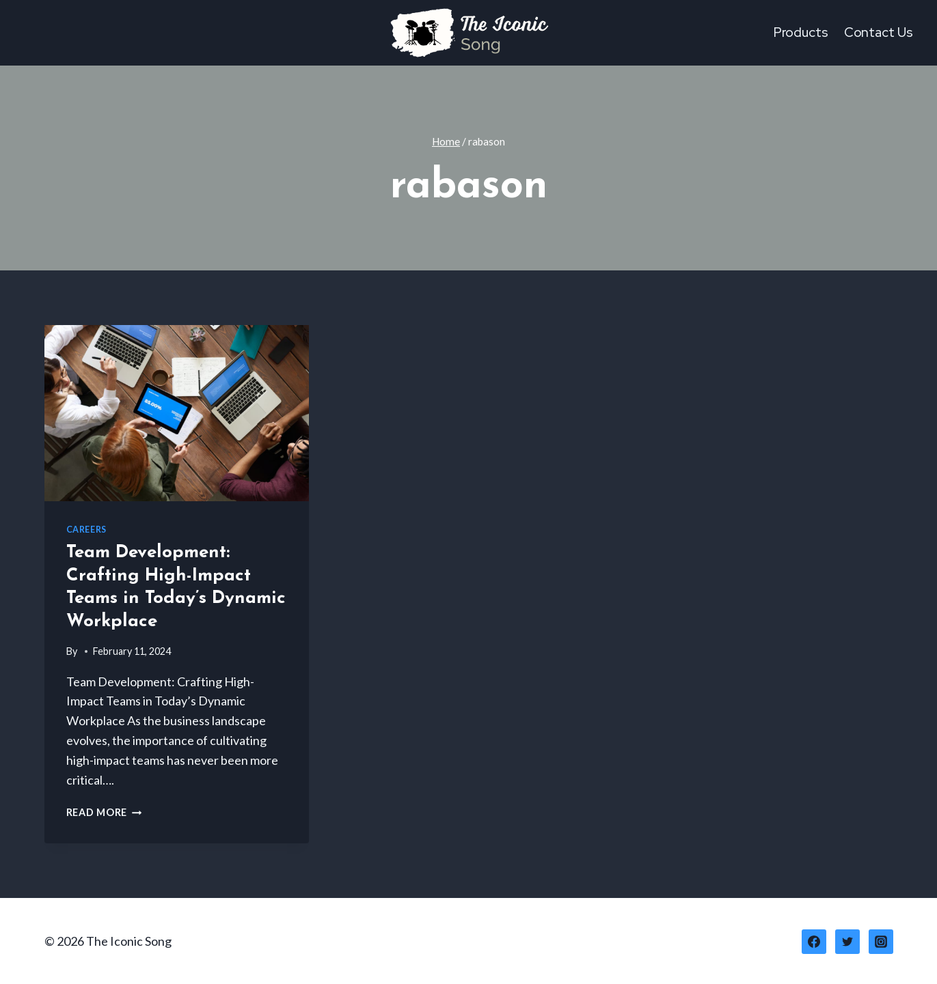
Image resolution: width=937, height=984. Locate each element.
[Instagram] (881, 941)
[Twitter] (847, 941)
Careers (86, 529)
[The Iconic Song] (469, 33)
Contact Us (878, 32)
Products (801, 32)
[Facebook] (814, 941)
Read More (104, 812)
